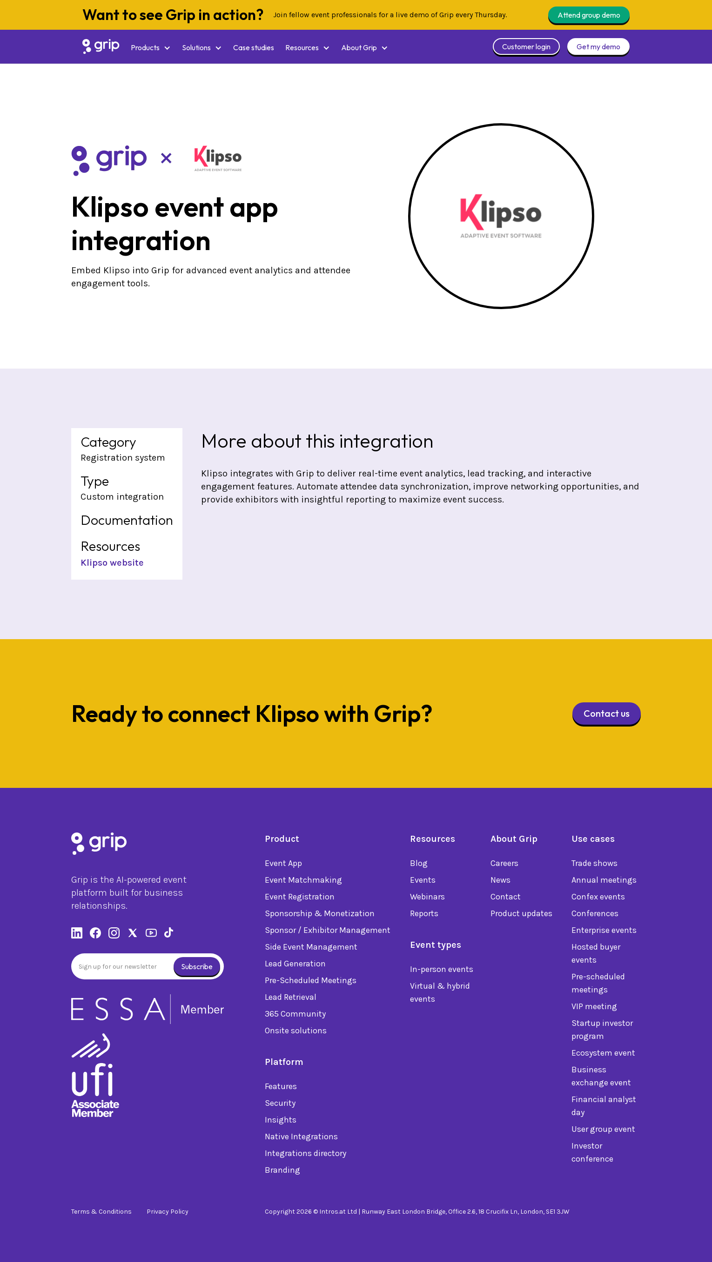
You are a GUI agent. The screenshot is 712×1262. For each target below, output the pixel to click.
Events (423, 882)
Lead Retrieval (290, 999)
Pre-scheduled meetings (598, 985)
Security (280, 1105)
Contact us (607, 713)
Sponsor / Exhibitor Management (327, 932)
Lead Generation (295, 966)
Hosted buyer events (595, 955)
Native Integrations (301, 1139)
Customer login (526, 46)
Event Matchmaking (303, 882)
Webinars (427, 899)
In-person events (441, 971)
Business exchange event (601, 1078)
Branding (282, 1172)
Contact (505, 899)
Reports (424, 916)
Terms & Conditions (101, 1212)
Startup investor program (602, 1032)
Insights (280, 1122)
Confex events (598, 899)
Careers (504, 865)
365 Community (295, 1016)
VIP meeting (594, 1009)
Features (281, 1089)
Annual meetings (604, 882)
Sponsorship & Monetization (320, 916)
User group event (603, 1131)
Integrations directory (305, 1155)
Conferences (594, 916)
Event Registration (300, 899)
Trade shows (594, 865)
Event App (283, 865)
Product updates (521, 916)
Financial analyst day (603, 1108)
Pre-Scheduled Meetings (310, 983)
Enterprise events (604, 932)
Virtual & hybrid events (440, 994)
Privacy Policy (167, 1212)
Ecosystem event (603, 1055)
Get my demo (598, 46)
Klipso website (112, 562)
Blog (419, 865)
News (500, 882)
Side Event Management (311, 949)
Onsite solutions (296, 1033)
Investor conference (592, 1154)
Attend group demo (589, 15)
